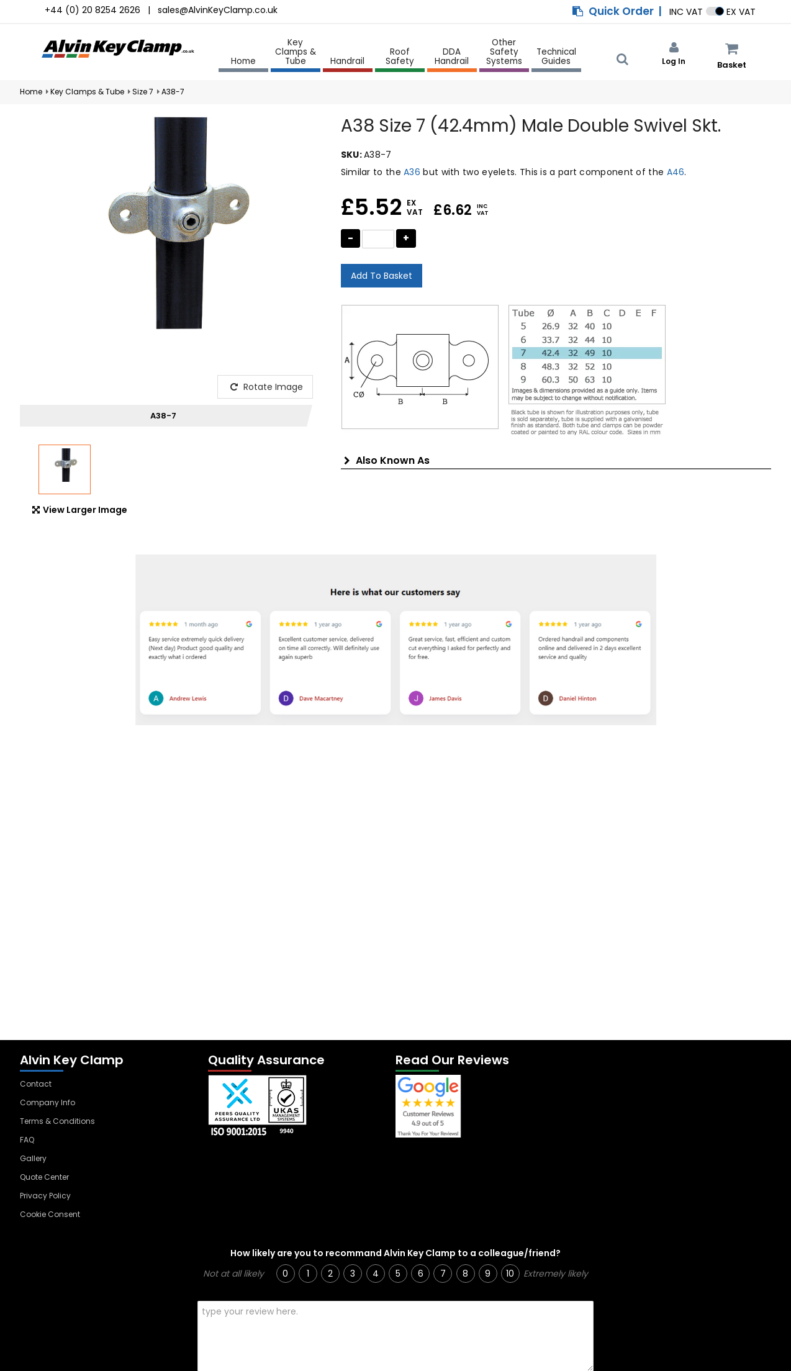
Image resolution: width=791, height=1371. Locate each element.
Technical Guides (556, 57)
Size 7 (142, 91)
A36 (412, 172)
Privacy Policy (45, 1195)
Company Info (47, 1102)
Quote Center (44, 1177)
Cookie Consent (50, 1214)
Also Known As (387, 461)
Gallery (33, 1158)
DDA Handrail (452, 57)
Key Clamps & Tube (295, 52)
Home (243, 61)
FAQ (27, 1139)
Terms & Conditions (57, 1121)
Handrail (347, 61)
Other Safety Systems (504, 52)
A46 (676, 172)
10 (510, 1273)
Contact (36, 1084)
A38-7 (172, 91)
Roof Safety (400, 57)
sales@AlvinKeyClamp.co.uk (218, 10)
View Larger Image (79, 510)
